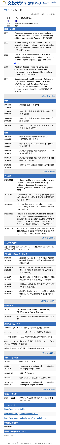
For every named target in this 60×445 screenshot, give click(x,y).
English (54, 2)
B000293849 (9, 435)
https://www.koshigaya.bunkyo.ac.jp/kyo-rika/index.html (25, 418)
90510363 (8, 427)
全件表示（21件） (48, 353)
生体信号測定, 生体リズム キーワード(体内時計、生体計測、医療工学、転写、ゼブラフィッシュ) (29, 248)
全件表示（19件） (48, 389)
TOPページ (8, 10)
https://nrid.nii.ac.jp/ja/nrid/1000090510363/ (21, 414)
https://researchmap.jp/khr (14, 409)
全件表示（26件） (48, 238)
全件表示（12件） (48, 301)
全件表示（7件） (49, 171)
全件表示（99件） (48, 96)
